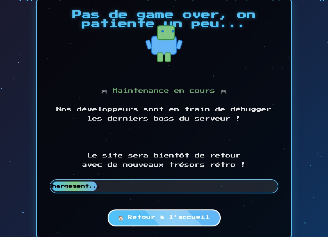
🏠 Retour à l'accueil (164, 217)
